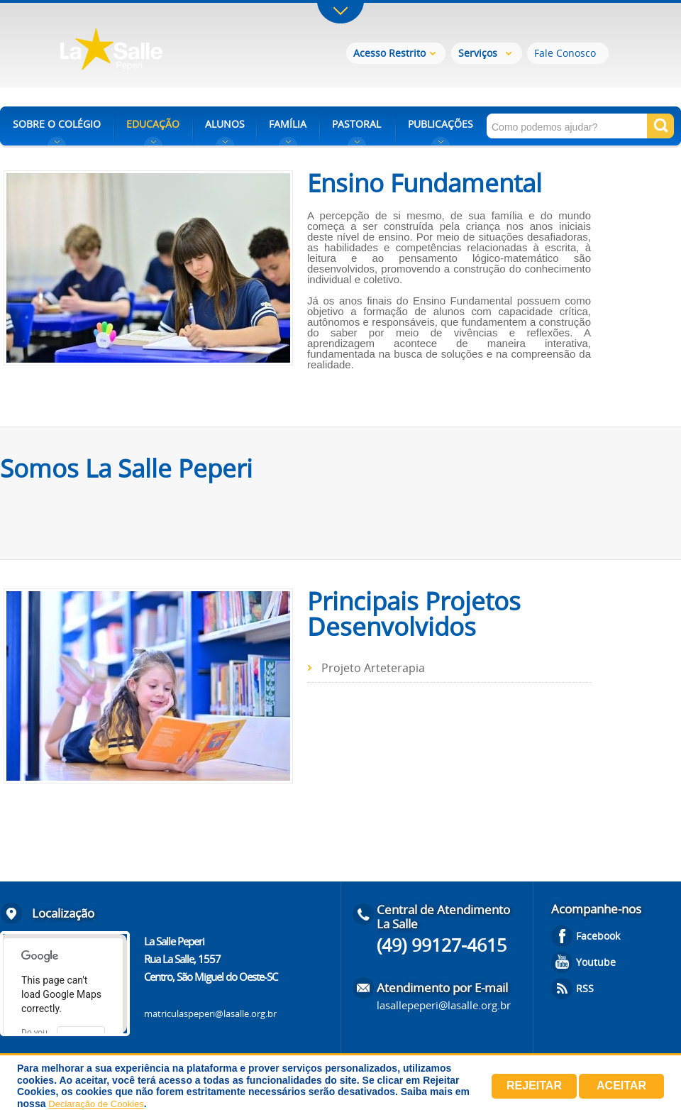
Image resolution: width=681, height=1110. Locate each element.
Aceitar (621, 1085)
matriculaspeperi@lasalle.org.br (210, 1013)
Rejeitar (534, 1085)
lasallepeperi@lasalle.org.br (444, 1005)
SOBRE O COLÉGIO (57, 124)
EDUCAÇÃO (152, 124)
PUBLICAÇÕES (440, 124)
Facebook (598, 936)
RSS (585, 988)
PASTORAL (356, 124)
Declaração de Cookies (95, 1104)
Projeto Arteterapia (373, 668)
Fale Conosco (565, 53)
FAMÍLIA (287, 124)
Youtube (596, 962)
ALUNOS (225, 124)
